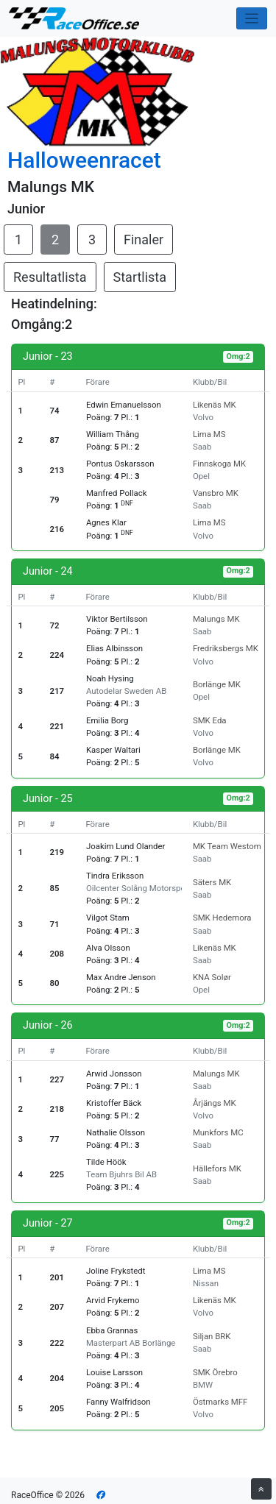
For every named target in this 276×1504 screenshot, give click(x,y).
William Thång (112, 434)
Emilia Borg (107, 720)
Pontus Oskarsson (120, 463)
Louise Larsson (114, 1372)
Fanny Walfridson (118, 1402)
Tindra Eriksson (115, 875)
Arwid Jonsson (114, 1073)
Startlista (140, 277)
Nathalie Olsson (115, 1132)
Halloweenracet (84, 160)
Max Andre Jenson (121, 977)
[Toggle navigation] (252, 18)
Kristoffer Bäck (113, 1103)
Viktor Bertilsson (117, 619)
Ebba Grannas (112, 1330)
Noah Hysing (110, 678)
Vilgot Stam (108, 917)
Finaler (143, 239)
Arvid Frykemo (113, 1300)
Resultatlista (50, 277)
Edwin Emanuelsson (123, 405)
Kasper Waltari (113, 750)
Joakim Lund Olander (125, 846)
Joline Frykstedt (116, 1271)
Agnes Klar (106, 522)
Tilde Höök (106, 1162)
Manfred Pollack (116, 493)
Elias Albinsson (114, 648)
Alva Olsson (108, 948)
